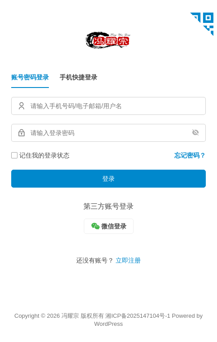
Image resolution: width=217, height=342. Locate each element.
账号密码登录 (30, 77)
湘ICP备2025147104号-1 (137, 315)
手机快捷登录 (78, 77)
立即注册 (128, 260)
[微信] (109, 226)
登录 (108, 178)
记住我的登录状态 (40, 155)
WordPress (108, 323)
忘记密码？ (190, 155)
